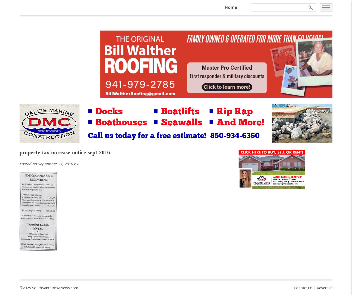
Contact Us (303, 287)
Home (231, 7)
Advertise (324, 287)
